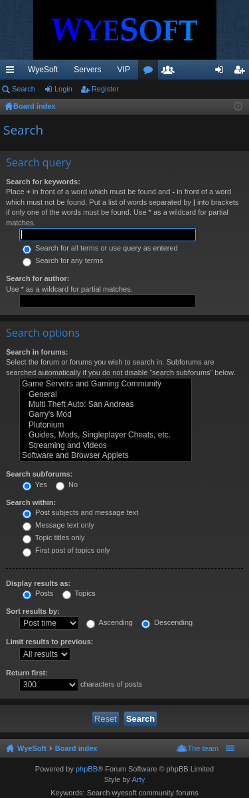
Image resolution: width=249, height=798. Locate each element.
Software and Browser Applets (106, 456)
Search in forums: (37, 352)
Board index (76, 748)
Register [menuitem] (242, 72)
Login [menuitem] (222, 72)
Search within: (31, 502)
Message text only (58, 525)
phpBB (87, 769)
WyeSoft (43, 69)
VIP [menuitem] (124, 69)
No (67, 484)
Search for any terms (63, 260)
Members (170, 72)
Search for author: (37, 278)
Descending (167, 622)
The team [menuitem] (203, 748)
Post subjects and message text (80, 512)
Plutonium (106, 425)
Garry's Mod (106, 415)
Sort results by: (33, 611)
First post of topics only (66, 550)
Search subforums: (39, 474)
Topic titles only (53, 538)
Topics (79, 593)
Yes (35, 484)
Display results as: (38, 583)
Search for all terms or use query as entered (100, 248)
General (106, 395)
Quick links (12, 72)
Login (63, 89)
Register (105, 89)
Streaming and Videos (106, 446)
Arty (138, 779)
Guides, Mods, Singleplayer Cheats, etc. (106, 435)
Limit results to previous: (49, 642)
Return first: (27, 673)
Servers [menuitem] (87, 69)
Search (23, 89)
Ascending (109, 622)
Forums (150, 72)
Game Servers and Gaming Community (106, 384)
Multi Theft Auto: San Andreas (106, 405)
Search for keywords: (43, 182)
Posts (38, 593)
